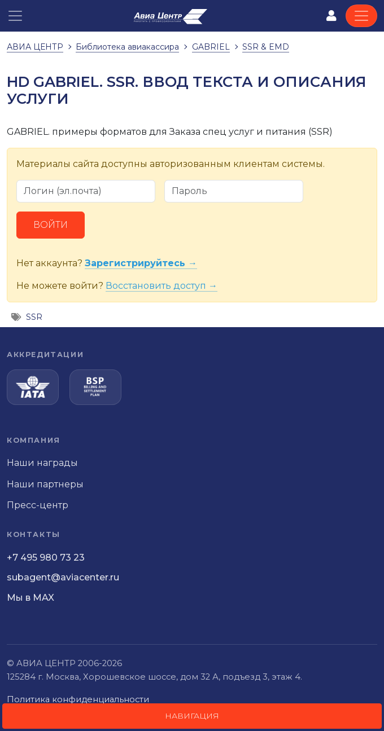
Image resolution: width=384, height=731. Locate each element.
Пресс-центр (37, 505)
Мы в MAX (30, 597)
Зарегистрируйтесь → (141, 263)
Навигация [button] (192, 716)
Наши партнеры (45, 484)
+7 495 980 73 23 (46, 557)
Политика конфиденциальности (78, 699)
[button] (15, 15)
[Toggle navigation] (361, 16)
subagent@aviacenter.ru (63, 577)
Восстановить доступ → (161, 285)
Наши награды (42, 462)
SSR (34, 317)
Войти (50, 224)
